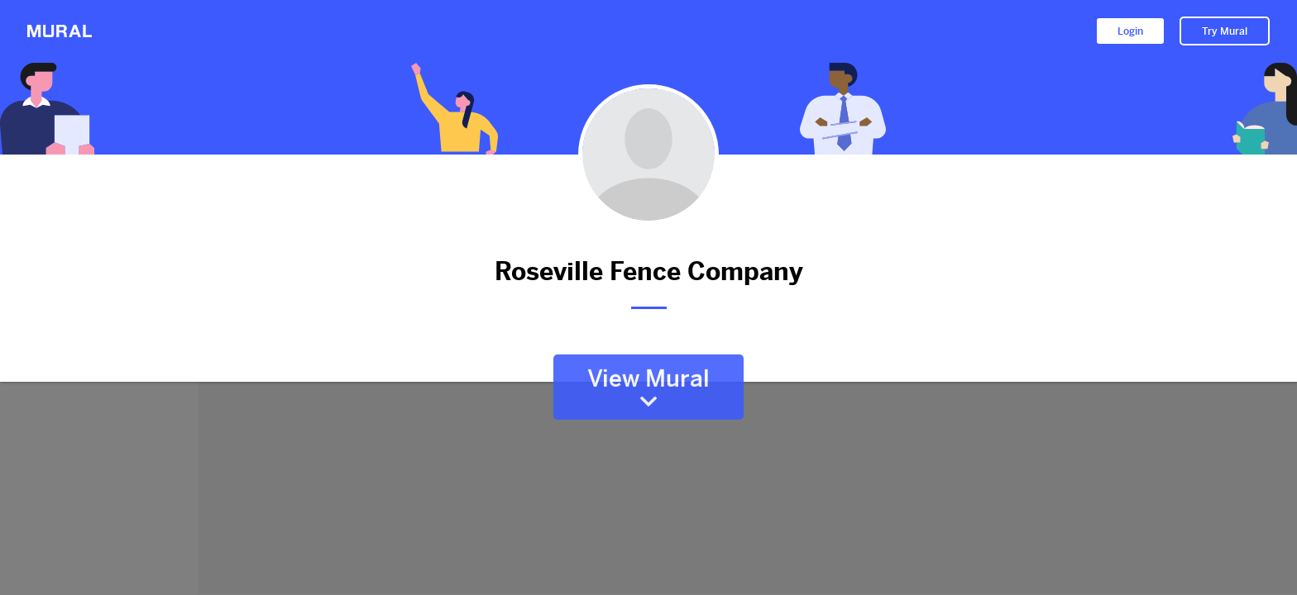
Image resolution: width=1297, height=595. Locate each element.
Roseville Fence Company (648, 271)
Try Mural (1224, 31)
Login (1130, 31)
